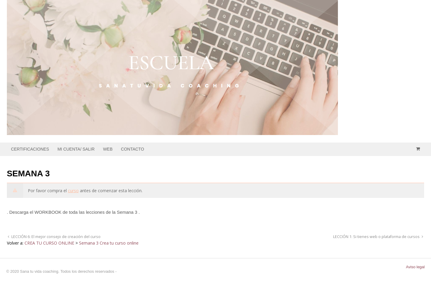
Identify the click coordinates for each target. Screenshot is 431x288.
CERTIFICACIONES (30, 149)
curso (73, 190)
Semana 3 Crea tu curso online (109, 243)
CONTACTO (132, 149)
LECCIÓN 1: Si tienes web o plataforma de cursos (377, 236)
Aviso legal (415, 267)
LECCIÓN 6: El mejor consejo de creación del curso (55, 236)
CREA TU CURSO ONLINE (49, 243)
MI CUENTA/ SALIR (76, 149)
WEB (108, 149)
